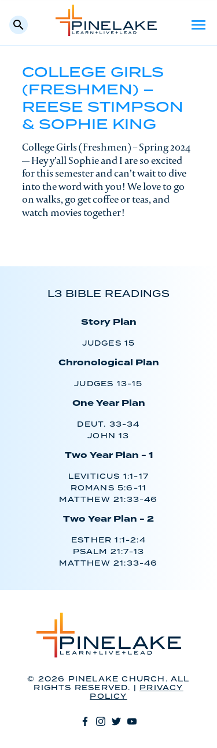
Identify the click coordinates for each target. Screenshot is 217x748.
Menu (198, 25)
